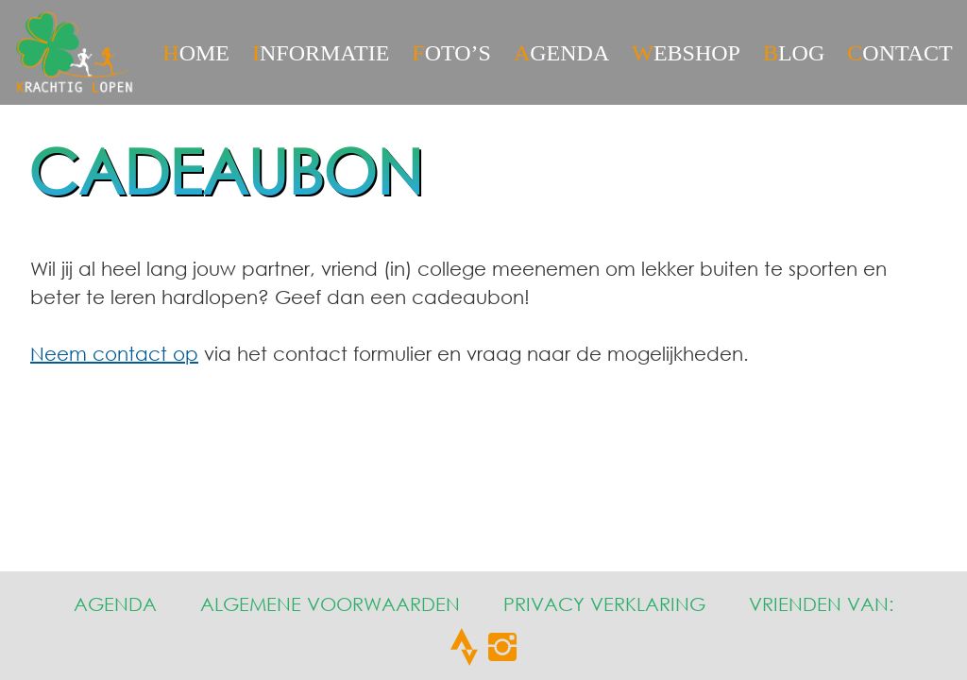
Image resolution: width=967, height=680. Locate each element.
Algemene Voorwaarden (330, 604)
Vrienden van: (821, 604)
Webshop (686, 53)
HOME (195, 53)
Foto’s (451, 53)
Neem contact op (114, 354)
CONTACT (899, 53)
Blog (793, 53)
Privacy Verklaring (604, 604)
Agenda (561, 53)
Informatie (320, 53)
